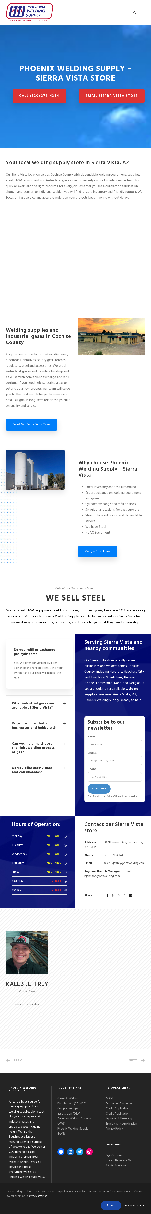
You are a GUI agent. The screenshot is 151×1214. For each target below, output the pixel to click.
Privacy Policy (114, 1131)
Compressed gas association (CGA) (68, 1113)
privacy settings (38, 1196)
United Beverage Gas (119, 1162)
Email (92, 754)
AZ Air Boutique (116, 1167)
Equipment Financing (119, 1120)
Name (91, 737)
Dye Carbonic (114, 1157)
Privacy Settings (134, 1205)
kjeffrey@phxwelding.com (128, 865)
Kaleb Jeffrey (27, 986)
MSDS (109, 1100)
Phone (92, 771)
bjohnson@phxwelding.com (102, 878)
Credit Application (117, 1110)
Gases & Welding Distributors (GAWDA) (71, 1103)
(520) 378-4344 (113, 857)
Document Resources (119, 1106)
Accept (111, 1205)
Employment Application (121, 1126)
